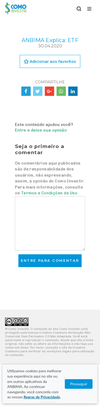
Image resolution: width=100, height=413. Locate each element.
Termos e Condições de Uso (49, 193)
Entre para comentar (50, 261)
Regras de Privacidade (41, 397)
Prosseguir (78, 384)
